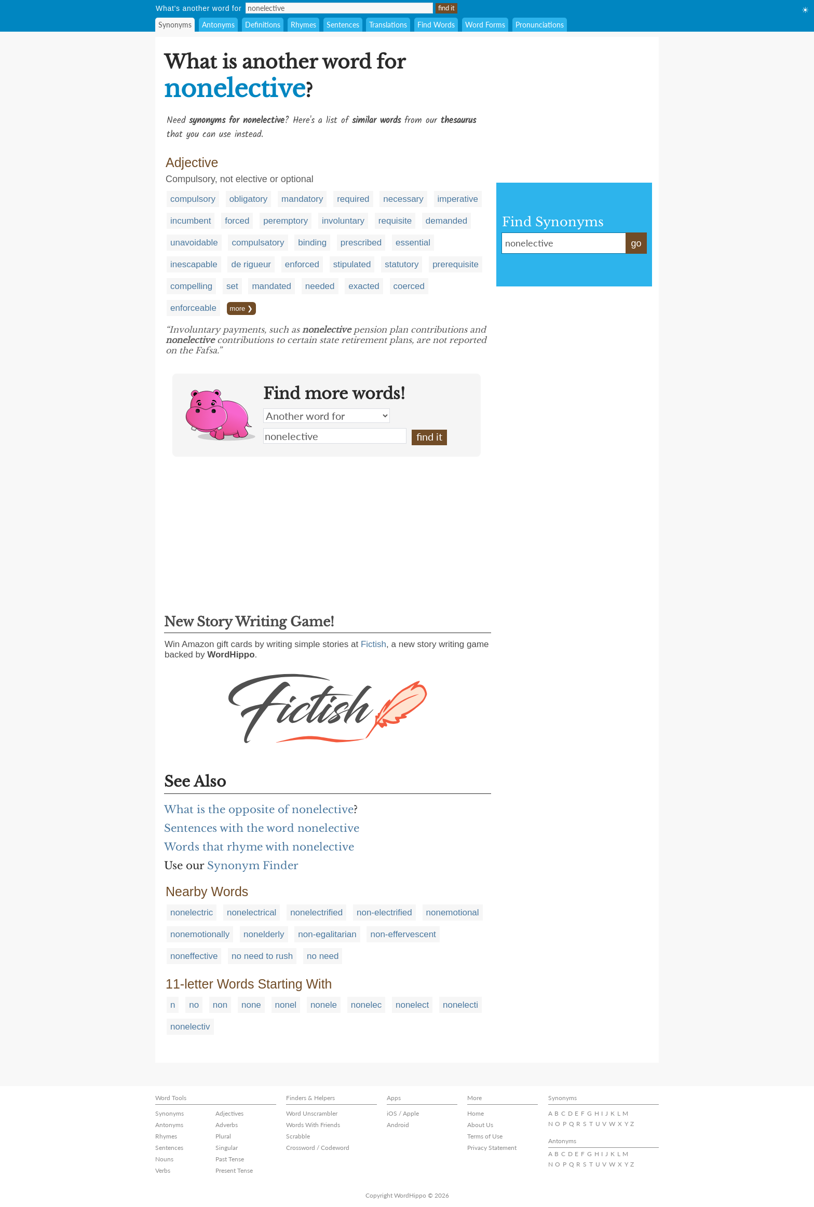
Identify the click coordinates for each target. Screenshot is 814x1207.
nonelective (334, 436)
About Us (480, 1125)
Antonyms (218, 24)
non (220, 1005)
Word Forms (485, 24)
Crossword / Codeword (317, 1147)
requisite (395, 221)
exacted (363, 286)
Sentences (343, 24)
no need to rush (262, 956)
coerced (409, 286)
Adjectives (229, 1113)
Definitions (262, 24)
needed (320, 286)
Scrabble (298, 1136)
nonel (286, 1005)
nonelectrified (316, 912)
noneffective (194, 956)
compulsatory (258, 243)
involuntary (343, 221)
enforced (302, 264)
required (353, 199)
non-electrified (384, 912)
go (636, 243)
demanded (446, 221)
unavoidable (194, 243)
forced (237, 221)
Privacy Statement (492, 1147)
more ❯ (241, 308)
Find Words (436, 24)
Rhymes (303, 24)
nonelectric (191, 912)
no (194, 1005)
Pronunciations (539, 24)
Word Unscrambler (311, 1113)
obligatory (248, 199)
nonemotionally (199, 934)
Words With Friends (313, 1125)
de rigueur (251, 264)
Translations (388, 24)
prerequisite (455, 264)
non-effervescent (403, 934)
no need (322, 956)
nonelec (366, 1005)
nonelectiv (190, 1027)
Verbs (162, 1170)
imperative (458, 199)
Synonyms (175, 24)
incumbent (190, 221)
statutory (401, 264)
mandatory (302, 199)
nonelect (412, 1005)
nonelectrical (251, 912)
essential (413, 243)
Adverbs (226, 1125)
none (251, 1005)
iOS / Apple (403, 1113)
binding (312, 243)
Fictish (373, 644)
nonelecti (460, 1005)
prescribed (361, 243)
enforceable (193, 308)
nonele (323, 1005)
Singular (226, 1147)
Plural (223, 1136)
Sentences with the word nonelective (261, 828)
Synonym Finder (253, 865)
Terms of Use (485, 1136)
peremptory (285, 221)
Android (398, 1125)
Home (475, 1113)
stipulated (352, 264)
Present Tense (234, 1170)
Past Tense (229, 1159)
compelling (191, 286)
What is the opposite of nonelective (259, 809)
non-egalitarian (327, 934)
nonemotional (452, 912)
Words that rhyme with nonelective (259, 847)
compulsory (192, 199)
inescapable (194, 264)
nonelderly (263, 934)
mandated (271, 286)
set (232, 286)
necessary (403, 199)
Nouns (164, 1159)
